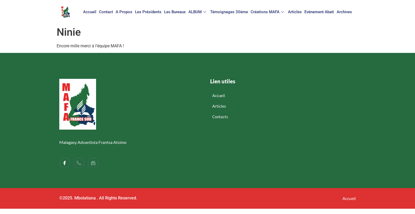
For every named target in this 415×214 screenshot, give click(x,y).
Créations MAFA (268, 12)
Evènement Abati (319, 12)
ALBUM (198, 12)
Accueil (89, 12)
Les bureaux (175, 12)
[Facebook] (64, 163)
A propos (124, 12)
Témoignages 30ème (229, 12)
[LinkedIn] (93, 163)
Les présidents (148, 12)
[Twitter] (79, 163)
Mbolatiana (85, 198)
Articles (295, 12)
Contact (106, 12)
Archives (344, 12)
